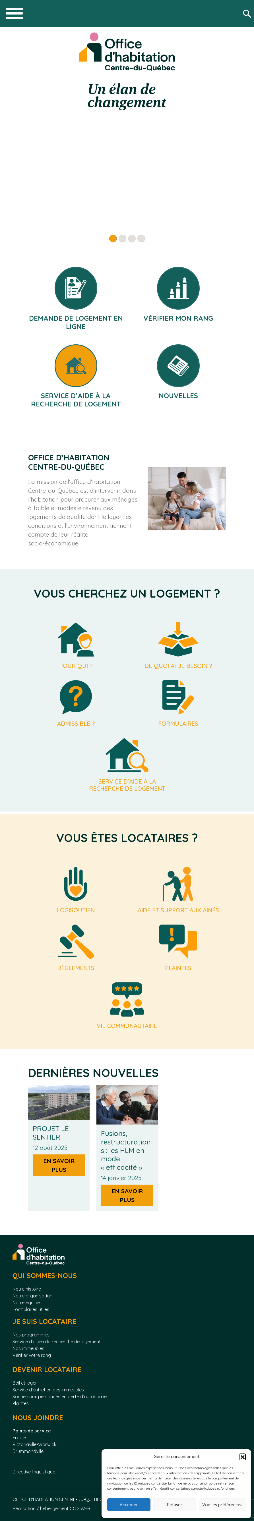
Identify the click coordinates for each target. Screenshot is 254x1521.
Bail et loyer (25, 1383)
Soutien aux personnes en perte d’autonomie (60, 1396)
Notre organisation (32, 1296)
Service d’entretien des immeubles (48, 1390)
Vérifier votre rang (32, 1355)
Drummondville (28, 1451)
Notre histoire (27, 1289)
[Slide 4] (141, 238)
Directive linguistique (34, 1472)
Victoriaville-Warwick (34, 1444)
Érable (19, 1437)
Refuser (174, 1504)
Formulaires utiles (31, 1309)
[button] (242, 1456)
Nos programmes (31, 1335)
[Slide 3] (132, 238)
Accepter (129, 1504)
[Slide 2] (122, 238)
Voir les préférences (222, 1504)
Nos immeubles (28, 1348)
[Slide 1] (113, 238)
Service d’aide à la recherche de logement (57, 1341)
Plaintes (21, 1403)
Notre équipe (26, 1302)
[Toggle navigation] (14, 13)
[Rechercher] (248, 13)
